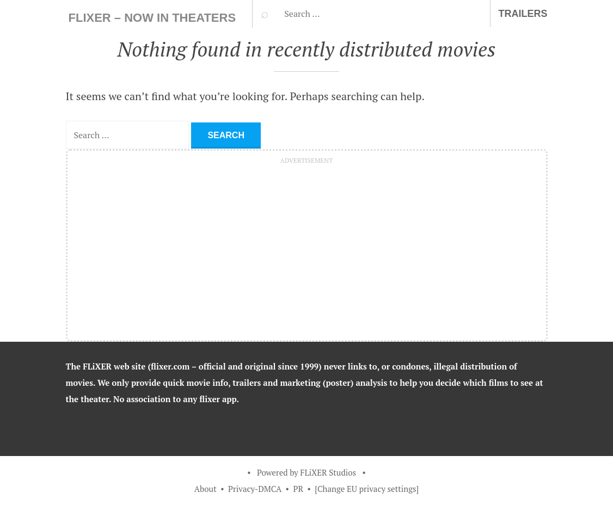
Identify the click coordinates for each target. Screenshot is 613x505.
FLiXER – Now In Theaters (152, 17)
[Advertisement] (306, 245)
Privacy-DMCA (254, 488)
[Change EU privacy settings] (367, 488)
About (205, 488)
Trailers (523, 13)
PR (298, 488)
